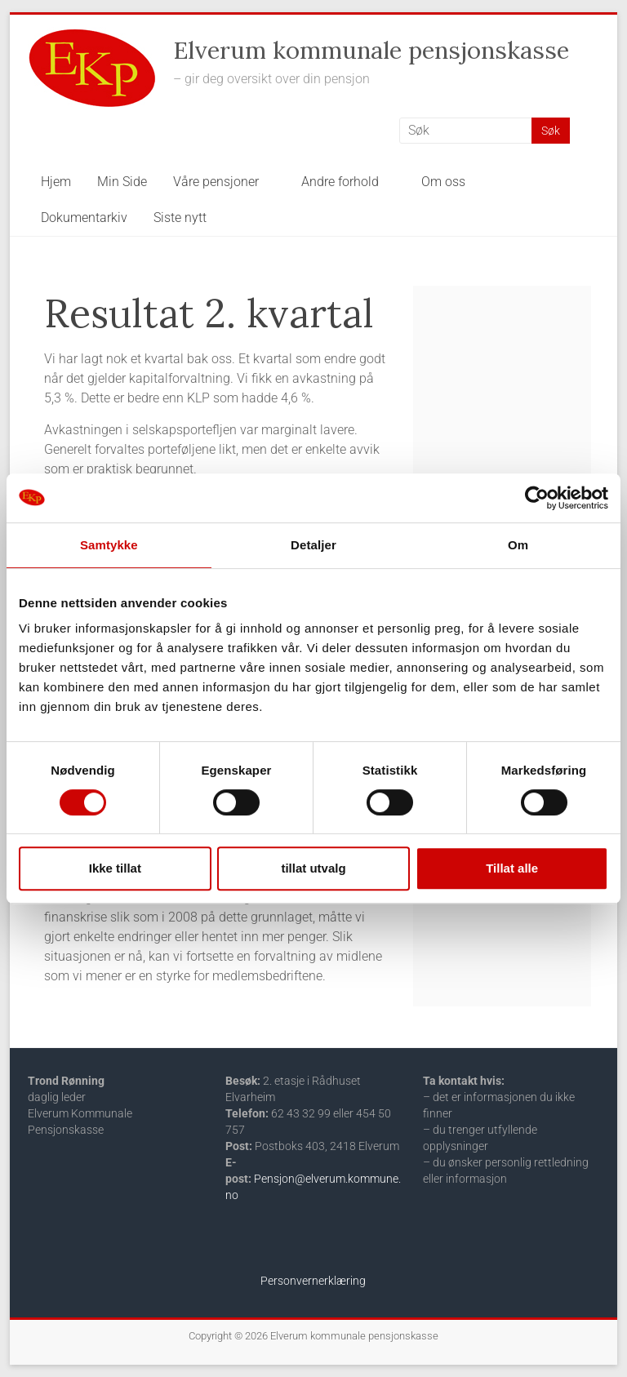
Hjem (56, 181)
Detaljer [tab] (313, 545)
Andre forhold (340, 181)
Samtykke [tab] (109, 545)
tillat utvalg (313, 868)
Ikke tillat (115, 868)
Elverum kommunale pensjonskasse (371, 50)
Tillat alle (512, 868)
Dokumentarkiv (84, 217)
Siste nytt (180, 217)
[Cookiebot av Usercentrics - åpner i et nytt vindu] (536, 498)
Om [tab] (518, 545)
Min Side (122, 181)
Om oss (443, 181)
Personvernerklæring (313, 1280)
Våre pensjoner (216, 181)
